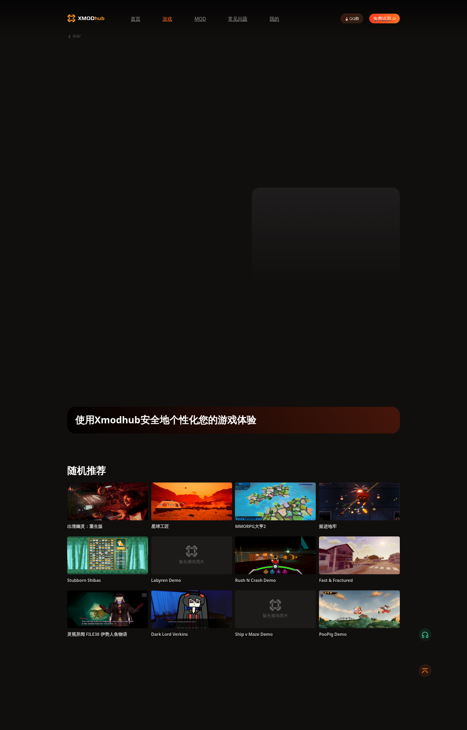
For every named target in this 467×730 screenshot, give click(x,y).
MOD (200, 18)
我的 (274, 18)
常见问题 (237, 18)
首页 (135, 18)
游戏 (167, 18)
